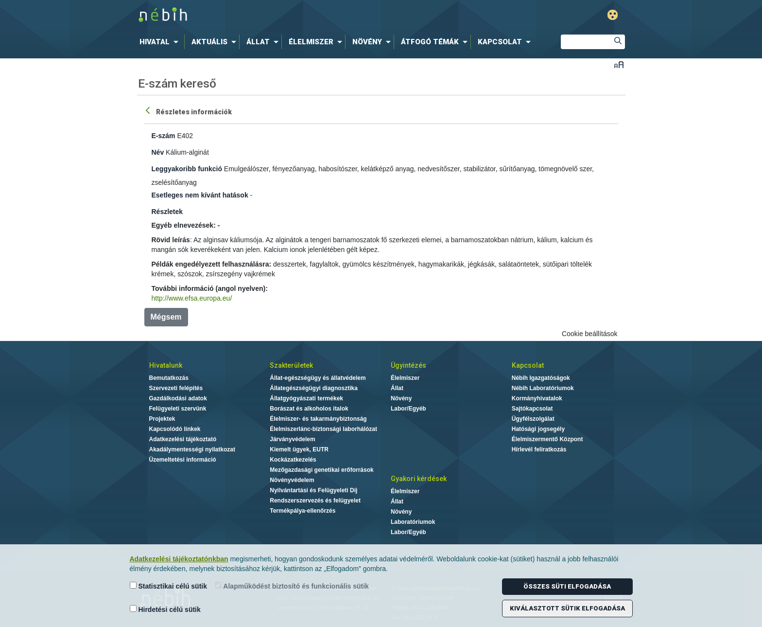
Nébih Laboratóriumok (543, 388)
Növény (401, 398)
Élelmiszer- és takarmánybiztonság (318, 418)
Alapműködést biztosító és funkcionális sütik (292, 586)
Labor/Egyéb (408, 408)
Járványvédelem (292, 439)
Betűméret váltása (619, 64)
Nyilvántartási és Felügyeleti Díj (313, 490)
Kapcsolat (528, 365)
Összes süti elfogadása (567, 586)
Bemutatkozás (169, 378)
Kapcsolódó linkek (175, 429)
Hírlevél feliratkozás (539, 449)
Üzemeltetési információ (182, 459)
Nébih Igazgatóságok (541, 378)
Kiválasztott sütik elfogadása (567, 608)
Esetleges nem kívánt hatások (200, 195)
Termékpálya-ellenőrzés (302, 510)
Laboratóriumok (413, 522)
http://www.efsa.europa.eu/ (192, 298)
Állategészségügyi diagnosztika (314, 388)
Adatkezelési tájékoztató (183, 439)
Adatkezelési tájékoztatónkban (179, 559)
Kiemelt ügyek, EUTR (299, 449)
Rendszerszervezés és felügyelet (315, 500)
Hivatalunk (165, 365)
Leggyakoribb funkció (187, 169)
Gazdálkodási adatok (178, 398)
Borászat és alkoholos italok (309, 408)
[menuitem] (161, 42)
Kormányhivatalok (537, 398)
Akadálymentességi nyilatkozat (192, 449)
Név (158, 152)
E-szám (163, 136)
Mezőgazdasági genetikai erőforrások (321, 469)
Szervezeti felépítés (176, 388)
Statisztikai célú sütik (169, 586)
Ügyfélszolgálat (533, 418)
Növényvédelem (292, 480)
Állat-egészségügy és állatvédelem (317, 378)
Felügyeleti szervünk (178, 408)
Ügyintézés (408, 365)
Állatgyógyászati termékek (306, 398)
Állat (397, 388)
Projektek (162, 418)
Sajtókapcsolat (532, 408)
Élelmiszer (405, 378)
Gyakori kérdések (419, 479)
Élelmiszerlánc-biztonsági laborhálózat (323, 429)
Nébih (277, 15)
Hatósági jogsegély (538, 429)
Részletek (167, 211)
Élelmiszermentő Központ (547, 439)
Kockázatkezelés (293, 459)
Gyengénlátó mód (612, 15)
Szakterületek (291, 365)
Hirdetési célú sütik (165, 609)
